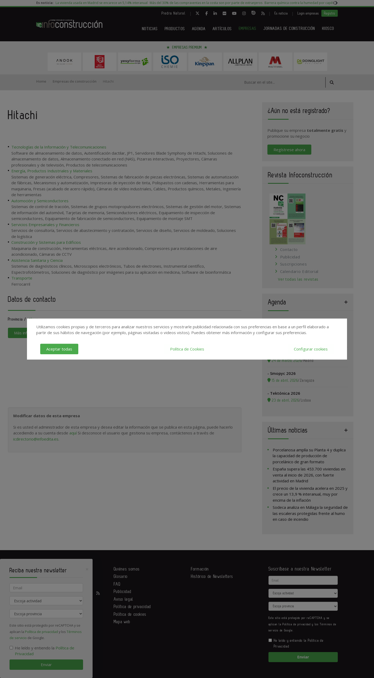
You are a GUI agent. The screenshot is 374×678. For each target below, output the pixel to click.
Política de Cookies (187, 349)
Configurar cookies (311, 349)
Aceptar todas (59, 349)
